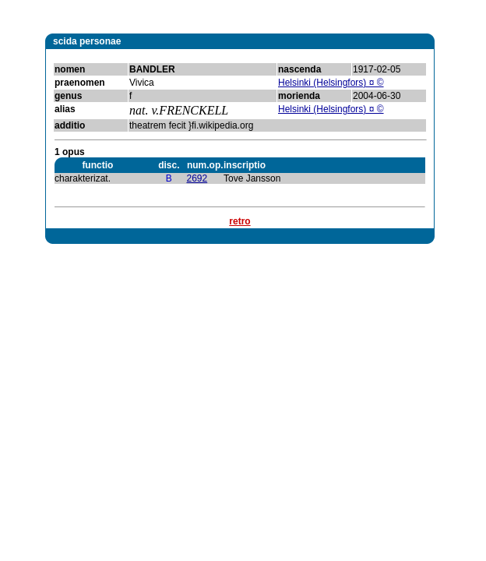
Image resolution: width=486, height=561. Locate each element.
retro (239, 221)
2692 (196, 178)
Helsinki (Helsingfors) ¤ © (331, 82)
